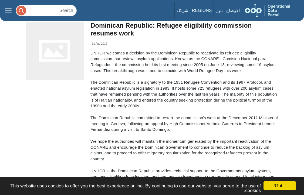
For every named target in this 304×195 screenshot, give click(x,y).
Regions (202, 10)
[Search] (46, 10)
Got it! (279, 185)
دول (219, 10)
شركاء (182, 10)
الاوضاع (233, 10)
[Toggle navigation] (8, 10)
